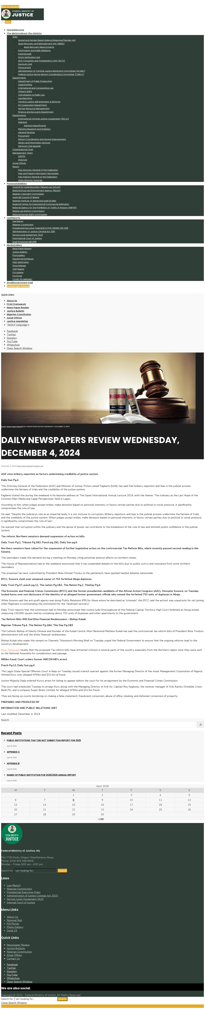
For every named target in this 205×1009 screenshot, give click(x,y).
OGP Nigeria (18, 269)
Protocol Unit (24, 67)
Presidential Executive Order (24, 892)
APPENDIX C (13, 751)
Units (15, 36)
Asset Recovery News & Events (39, 47)
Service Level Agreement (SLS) (28, 235)
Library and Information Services (34, 142)
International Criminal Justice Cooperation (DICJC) (43, 118)
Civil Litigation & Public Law (31, 94)
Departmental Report (23, 258)
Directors (22, 159)
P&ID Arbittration (21, 262)
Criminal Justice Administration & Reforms (39, 101)
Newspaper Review (18, 945)
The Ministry (24, 33)
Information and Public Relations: (34, 50)
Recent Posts (11, 733)
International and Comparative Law (35, 88)
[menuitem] (105, 107)
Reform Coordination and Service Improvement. (42, 139)
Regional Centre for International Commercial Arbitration (41, 204)
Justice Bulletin (20, 252)
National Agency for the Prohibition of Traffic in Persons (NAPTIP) (45, 207)
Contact (18, 286)
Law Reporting (25, 98)
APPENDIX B (13, 763)
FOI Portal (17, 276)
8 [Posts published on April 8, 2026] (73, 800)
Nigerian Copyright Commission (28, 194)
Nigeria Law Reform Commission (29, 211)
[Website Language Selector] (18, 325)
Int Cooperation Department (32, 105)
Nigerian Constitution (23, 224)
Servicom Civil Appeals (29, 146)
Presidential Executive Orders (40, 228)
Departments (19, 77)
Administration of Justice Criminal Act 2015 (34, 231)
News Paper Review (22, 248)
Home (15, 29)
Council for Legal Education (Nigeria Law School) (37, 187)
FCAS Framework (16, 304)
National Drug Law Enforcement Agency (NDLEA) (37, 190)
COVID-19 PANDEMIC (22, 279)
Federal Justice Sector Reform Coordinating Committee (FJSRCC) (51, 74)
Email (20, 282)
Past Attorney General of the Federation (38, 170)
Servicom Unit (25, 64)
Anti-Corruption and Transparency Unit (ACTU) (41, 60)
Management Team (23, 153)
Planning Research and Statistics (34, 129)
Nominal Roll (14, 920)
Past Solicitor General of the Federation (37, 176)
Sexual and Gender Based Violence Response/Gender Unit (47, 40)
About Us (12, 300)
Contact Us (13, 958)
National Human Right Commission (30, 214)
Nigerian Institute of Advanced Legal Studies (34, 200)
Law (13, 217)
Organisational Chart (23, 149)
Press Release (19, 265)
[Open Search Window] (19, 348)
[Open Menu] (3, 22)
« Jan (101, 818)
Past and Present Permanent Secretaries (38, 173)
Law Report (18, 221)
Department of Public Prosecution (35, 81)
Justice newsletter (17, 321)
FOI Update (18, 272)
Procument (23, 135)
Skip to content (10, 6)
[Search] (200, 725)
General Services (26, 132)
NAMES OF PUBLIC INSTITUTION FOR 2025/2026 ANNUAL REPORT (41, 774)
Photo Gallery (15, 927)
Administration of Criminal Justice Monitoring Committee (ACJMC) (51, 71)
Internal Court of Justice (21, 902)
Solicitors (22, 122)
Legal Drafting (25, 84)
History (16, 166)
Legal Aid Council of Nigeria (26, 197)
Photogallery (19, 255)
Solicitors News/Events (35, 125)
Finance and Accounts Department (36, 112)
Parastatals (17, 183)
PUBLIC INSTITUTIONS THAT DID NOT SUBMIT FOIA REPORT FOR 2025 (44, 740)
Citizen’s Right (25, 91)
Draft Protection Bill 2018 (24, 241)
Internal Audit (24, 54)
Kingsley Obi (38, 466)
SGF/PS (21, 156)
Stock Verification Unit (29, 57)
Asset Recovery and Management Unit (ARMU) (41, 43)
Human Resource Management (34, 108)
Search (5, 720)
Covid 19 (12, 930)
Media (14, 245)
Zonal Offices (19, 163)
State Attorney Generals (30, 180)
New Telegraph (10, 650)
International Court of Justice (27, 238)
